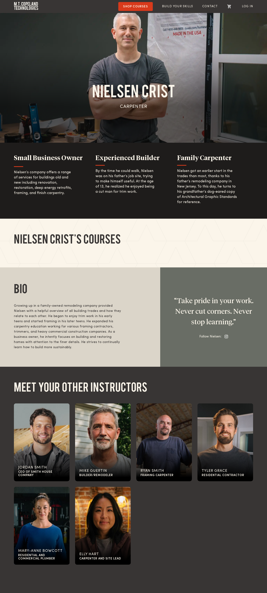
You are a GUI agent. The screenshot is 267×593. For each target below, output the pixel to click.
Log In (247, 6)
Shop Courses (135, 6)
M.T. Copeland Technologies (26, 6)
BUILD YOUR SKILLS (177, 6)
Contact (210, 6)
